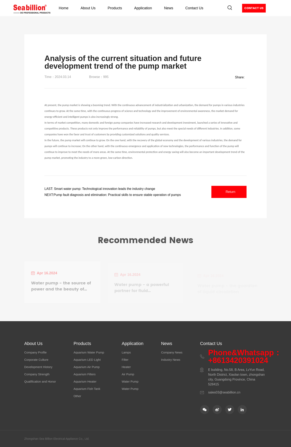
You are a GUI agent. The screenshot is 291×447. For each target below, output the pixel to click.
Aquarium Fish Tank (87, 388)
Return (230, 192)
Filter (125, 359)
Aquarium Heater (85, 381)
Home (64, 8)
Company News (171, 352)
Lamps (126, 352)
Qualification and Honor (40, 381)
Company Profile (35, 352)
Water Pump (130, 381)
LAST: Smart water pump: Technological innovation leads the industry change (99, 188)
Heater (126, 367)
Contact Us (194, 8)
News (168, 8)
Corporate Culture (36, 359)
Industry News (170, 359)
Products (115, 8)
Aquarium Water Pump (89, 352)
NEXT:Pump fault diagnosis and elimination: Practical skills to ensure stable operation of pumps (112, 195)
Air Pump (128, 374)
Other (77, 396)
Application (143, 8)
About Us (88, 8)
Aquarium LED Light (87, 359)
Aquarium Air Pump (87, 367)
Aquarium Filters (85, 374)
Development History (38, 367)
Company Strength (37, 374)
